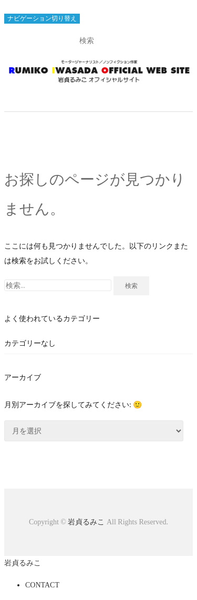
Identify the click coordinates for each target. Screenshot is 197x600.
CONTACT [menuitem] (42, 585)
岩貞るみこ (87, 522)
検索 (131, 285)
